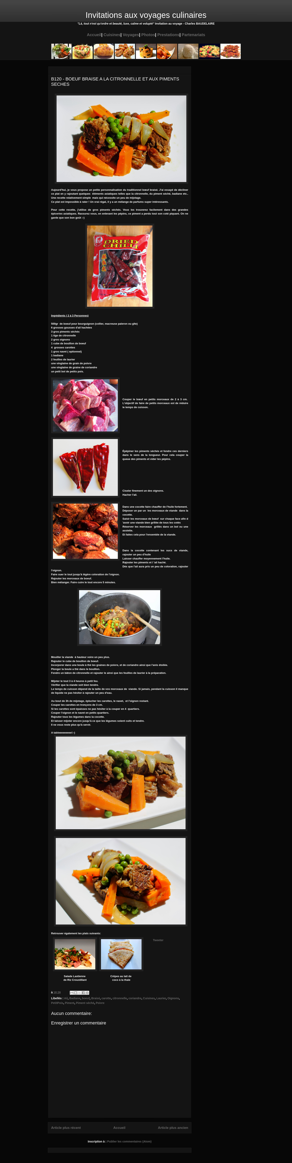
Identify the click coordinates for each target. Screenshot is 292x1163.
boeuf (86, 998)
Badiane (74, 998)
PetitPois (57, 1003)
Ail (66, 998)
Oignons (173, 998)
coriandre (135, 998)
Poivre (100, 1003)
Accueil (94, 35)
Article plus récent (66, 1128)
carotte (106, 998)
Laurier (161, 998)
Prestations (168, 35)
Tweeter (158, 940)
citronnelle (120, 998)
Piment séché (85, 1003)
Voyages (131, 35)
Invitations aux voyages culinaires (146, 15)
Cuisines (112, 35)
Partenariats (193, 35)
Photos (148, 35)
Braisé (95, 998)
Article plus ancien (173, 1128)
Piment (69, 1003)
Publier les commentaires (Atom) (129, 1141)
